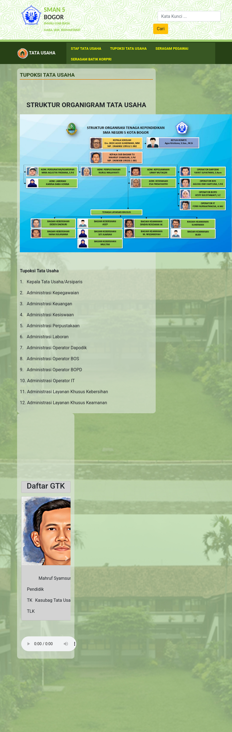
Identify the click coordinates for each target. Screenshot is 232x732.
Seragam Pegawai (171, 48)
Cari (160, 28)
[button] (25, 558)
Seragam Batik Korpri (91, 59)
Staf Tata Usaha (86, 48)
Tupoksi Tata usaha (128, 48)
